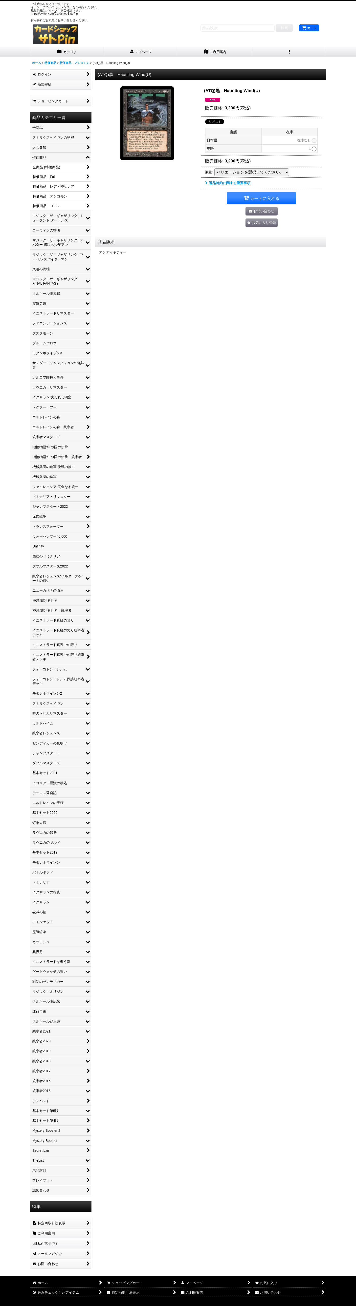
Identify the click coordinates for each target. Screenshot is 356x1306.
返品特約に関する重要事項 (227, 183)
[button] (289, 52)
